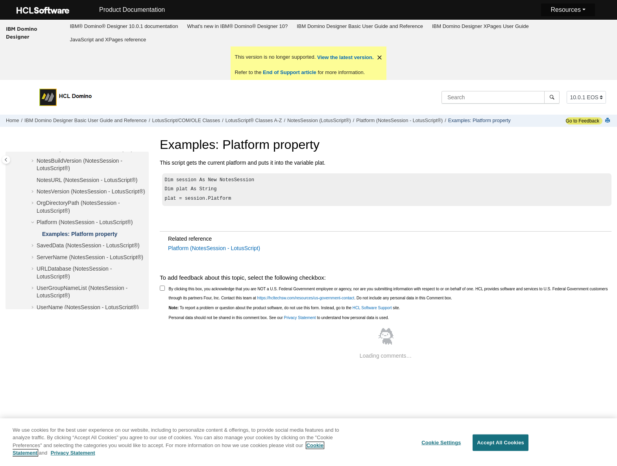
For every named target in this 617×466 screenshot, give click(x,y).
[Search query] (501, 97)
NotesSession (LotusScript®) (319, 120)
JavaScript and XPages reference (108, 40)
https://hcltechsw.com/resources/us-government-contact (306, 300)
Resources (565, 9)
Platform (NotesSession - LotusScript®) (399, 120)
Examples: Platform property (479, 120)
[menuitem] (124, 26)
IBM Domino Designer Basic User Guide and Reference (360, 26)
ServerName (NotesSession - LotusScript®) (90, 257)
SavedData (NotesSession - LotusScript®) (88, 245)
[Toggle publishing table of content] (6, 160)
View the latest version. (344, 57)
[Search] (552, 97)
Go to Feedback (582, 121)
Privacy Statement (300, 320)
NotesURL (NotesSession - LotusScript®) (87, 180)
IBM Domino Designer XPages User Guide (480, 26)
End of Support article (289, 72)
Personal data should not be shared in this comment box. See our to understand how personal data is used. (279, 320)
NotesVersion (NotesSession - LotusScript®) (91, 191)
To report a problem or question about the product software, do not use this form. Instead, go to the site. (284, 310)
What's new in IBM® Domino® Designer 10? (237, 26)
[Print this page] (608, 120)
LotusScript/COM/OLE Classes (186, 120)
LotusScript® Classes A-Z (253, 120)
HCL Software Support (372, 310)
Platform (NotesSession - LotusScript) (214, 250)
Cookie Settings (441, 448)
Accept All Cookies (500, 448)
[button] (33, 161)
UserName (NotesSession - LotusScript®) (88, 307)
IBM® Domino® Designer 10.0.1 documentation (124, 26)
